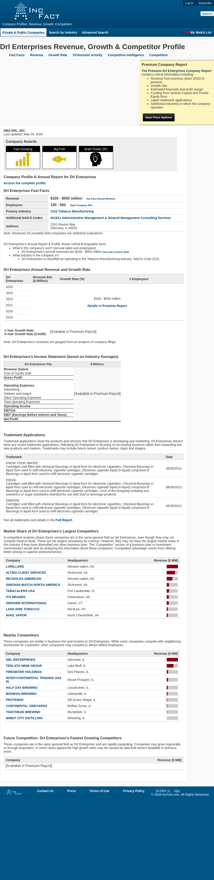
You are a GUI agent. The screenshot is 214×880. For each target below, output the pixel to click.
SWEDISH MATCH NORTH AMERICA (33, 585)
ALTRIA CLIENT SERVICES (26, 572)
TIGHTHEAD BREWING (23, 712)
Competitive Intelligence (126, 55)
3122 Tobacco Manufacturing (72, 211)
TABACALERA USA (20, 591)
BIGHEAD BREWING (21, 694)
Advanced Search (95, 32)
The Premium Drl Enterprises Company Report (177, 71)
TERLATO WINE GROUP (24, 666)
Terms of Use (99, 791)
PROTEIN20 (14, 700)
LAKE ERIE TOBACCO (22, 609)
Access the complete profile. (25, 183)
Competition (158, 55)
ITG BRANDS (15, 597)
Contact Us (45, 791)
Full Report (63, 520)
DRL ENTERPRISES (20, 659)
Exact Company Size (81, 205)
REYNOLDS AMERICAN (23, 579)
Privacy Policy (134, 791)
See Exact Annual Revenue (100, 199)
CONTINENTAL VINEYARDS (26, 706)
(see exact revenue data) (116, 252)
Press (71, 791)
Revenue (36, 55)
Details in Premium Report (107, 306)
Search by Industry (63, 32)
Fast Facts (17, 55)
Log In (189, 3)
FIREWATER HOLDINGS (24, 672)
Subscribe (205, 3)
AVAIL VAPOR (16, 615)
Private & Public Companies (23, 32)
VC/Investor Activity (87, 55)
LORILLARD (15, 566)
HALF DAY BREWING (22, 687)
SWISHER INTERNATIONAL (26, 603)
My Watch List (199, 32)
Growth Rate (57, 55)
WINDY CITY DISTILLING (24, 718)
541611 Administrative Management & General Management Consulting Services (110, 218)
